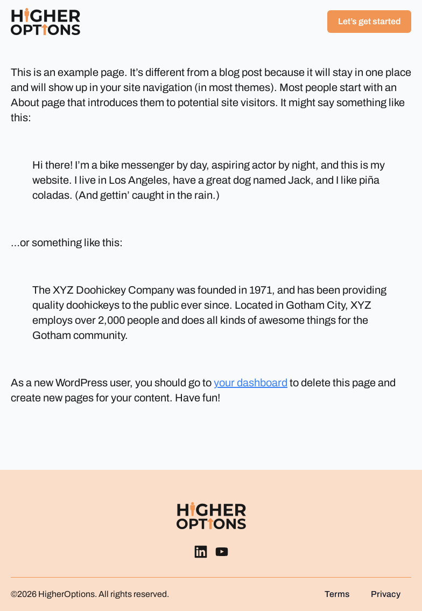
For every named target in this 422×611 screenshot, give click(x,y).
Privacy (385, 594)
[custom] (200, 551)
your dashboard (250, 382)
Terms (337, 594)
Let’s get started (369, 21)
